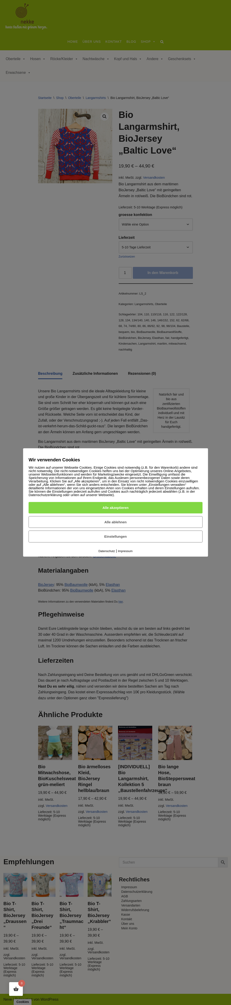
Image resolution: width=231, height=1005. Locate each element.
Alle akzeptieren (115, 508)
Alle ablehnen (115, 522)
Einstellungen (115, 536)
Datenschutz (106, 551)
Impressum (125, 551)
